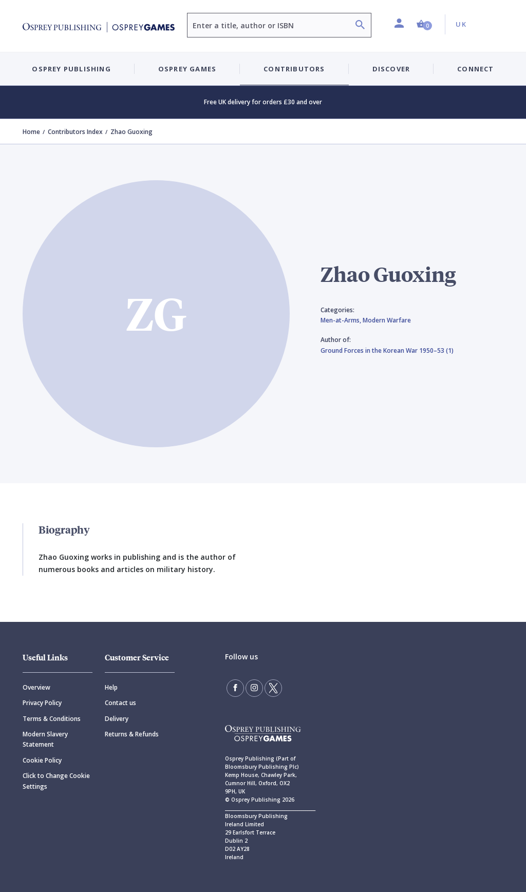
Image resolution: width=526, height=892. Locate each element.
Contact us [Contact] (120, 702)
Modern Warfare (387, 320)
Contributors (294, 68)
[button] (424, 24)
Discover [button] (391, 68)
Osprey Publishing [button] (71, 68)
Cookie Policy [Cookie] (42, 760)
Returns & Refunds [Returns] (132, 734)
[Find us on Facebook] (235, 688)
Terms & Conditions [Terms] (52, 718)
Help (111, 687)
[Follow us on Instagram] (254, 688)
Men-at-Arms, (342, 320)
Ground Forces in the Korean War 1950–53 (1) (387, 350)
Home (31, 131)
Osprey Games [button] (187, 68)
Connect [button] (475, 68)
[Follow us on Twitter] (273, 688)
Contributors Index (75, 131)
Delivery (116, 718)
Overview (36, 687)
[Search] (360, 25)
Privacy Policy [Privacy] (42, 702)
